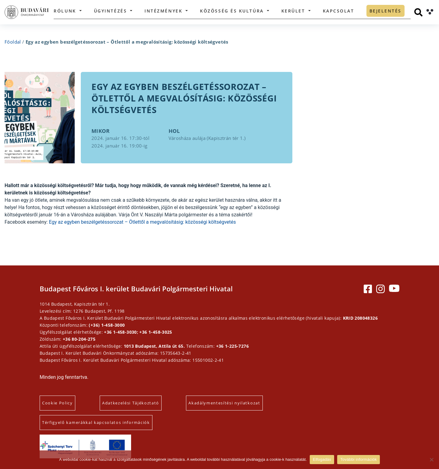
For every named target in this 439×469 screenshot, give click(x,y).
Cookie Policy (57, 403)
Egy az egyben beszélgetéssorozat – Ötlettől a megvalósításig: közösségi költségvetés (142, 222)
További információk (358, 459)
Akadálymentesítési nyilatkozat (224, 403)
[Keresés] (418, 12)
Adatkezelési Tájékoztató (130, 403)
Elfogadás (322, 459)
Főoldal (13, 42)
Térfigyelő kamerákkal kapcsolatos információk (96, 422)
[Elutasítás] (431, 460)
